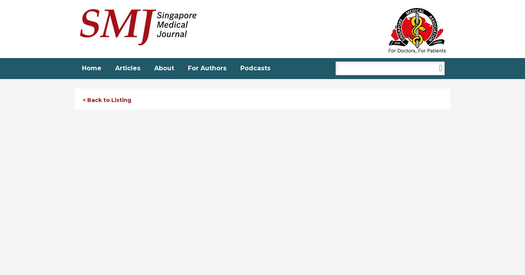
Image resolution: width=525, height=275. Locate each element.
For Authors (207, 68)
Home (91, 68)
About (164, 68)
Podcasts (255, 68)
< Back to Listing (107, 100)
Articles (127, 68)
